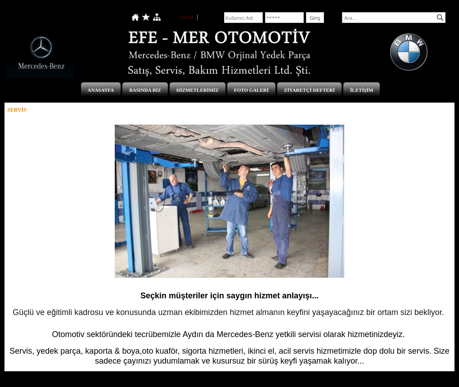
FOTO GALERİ (251, 90)
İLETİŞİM (361, 90)
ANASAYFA (101, 90)
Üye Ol (186, 17)
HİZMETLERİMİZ (197, 90)
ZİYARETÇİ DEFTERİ (309, 90)
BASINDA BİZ (145, 90)
